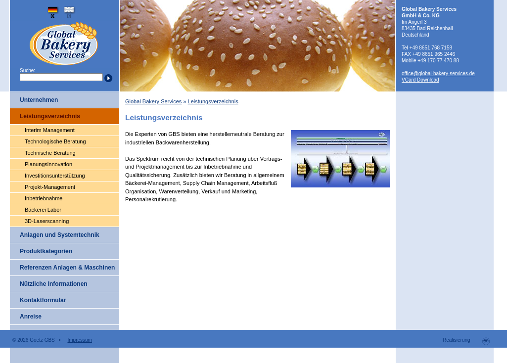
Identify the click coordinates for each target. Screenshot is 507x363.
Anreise (31, 316)
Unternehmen (39, 99)
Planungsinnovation (48, 164)
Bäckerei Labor (43, 210)
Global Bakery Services (153, 101)
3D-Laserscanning (47, 221)
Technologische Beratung (55, 141)
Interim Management (50, 130)
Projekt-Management (50, 187)
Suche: (27, 70)
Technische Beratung (50, 153)
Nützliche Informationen (54, 283)
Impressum (79, 340)
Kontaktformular (43, 300)
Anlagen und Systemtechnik (59, 234)
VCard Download (420, 80)
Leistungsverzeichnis (50, 116)
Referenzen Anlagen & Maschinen (67, 267)
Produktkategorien (46, 251)
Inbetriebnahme (43, 198)
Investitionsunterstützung (55, 176)
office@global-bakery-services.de (438, 73)
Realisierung (458, 340)
